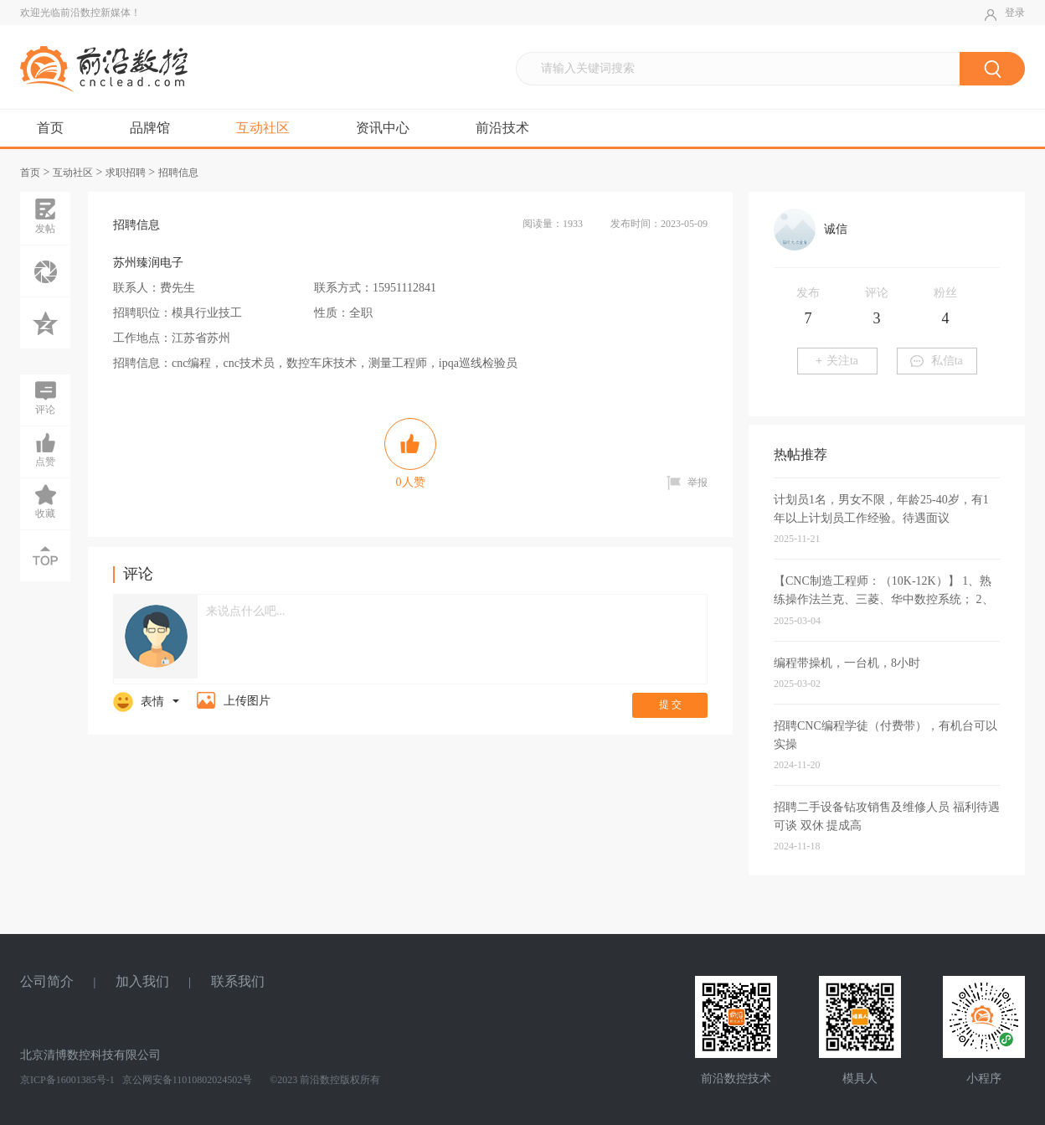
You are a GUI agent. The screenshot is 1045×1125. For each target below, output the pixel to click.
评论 (45, 397)
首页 (50, 128)
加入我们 (142, 981)
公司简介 (47, 981)
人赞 (410, 453)
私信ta (936, 360)
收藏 (45, 501)
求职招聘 (126, 172)
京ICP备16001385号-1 (67, 1080)
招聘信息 (178, 172)
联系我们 (238, 981)
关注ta (837, 360)
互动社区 (263, 128)
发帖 (45, 216)
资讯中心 (382, 128)
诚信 (835, 229)
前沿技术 (502, 128)
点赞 (45, 449)
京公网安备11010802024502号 (186, 1080)
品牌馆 (150, 128)
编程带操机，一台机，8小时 (847, 663)
